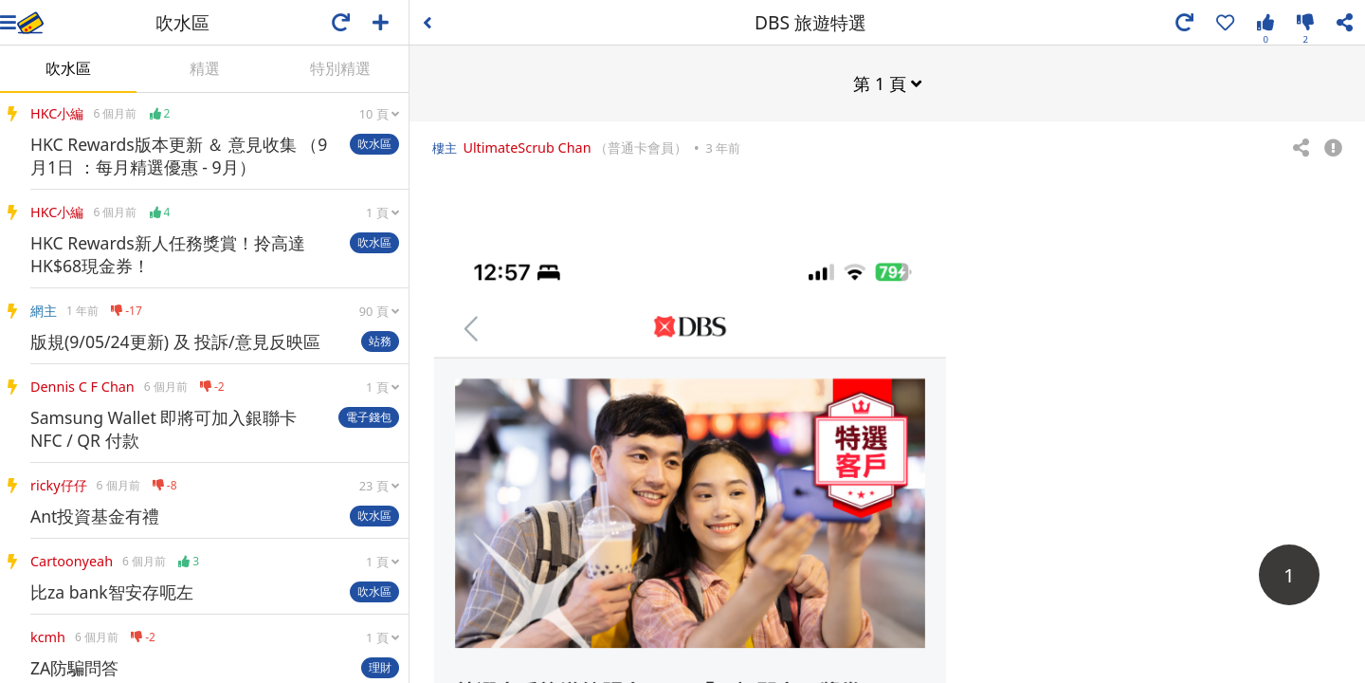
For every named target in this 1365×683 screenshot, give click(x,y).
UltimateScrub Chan (527, 147)
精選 (205, 68)
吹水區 (68, 68)
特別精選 (340, 68)
